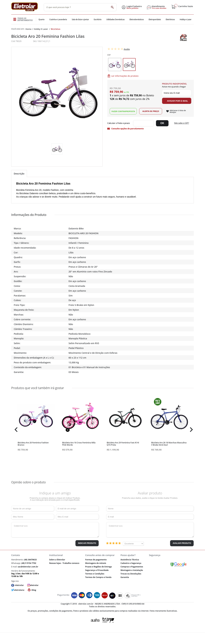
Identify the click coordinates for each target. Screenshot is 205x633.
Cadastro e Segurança (130, 563)
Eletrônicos (170, 19)
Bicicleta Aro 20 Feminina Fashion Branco (33, 443)
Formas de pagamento (96, 559)
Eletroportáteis (154, 19)
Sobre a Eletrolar (57, 559)
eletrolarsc (19, 590)
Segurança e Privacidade (97, 570)
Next (191, 430)
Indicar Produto (87, 543)
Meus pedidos (132, 8)
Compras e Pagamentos (131, 566)
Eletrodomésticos (136, 19)
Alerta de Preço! (150, 111)
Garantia (124, 577)
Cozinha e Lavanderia (58, 19)
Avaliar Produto (182, 543)
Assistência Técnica (129, 559)
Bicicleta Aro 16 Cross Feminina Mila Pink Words (78, 443)
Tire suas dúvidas (159, 8)
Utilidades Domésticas (115, 19)
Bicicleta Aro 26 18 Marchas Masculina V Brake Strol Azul (168, 443)
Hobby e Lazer (185, 19)
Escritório (97, 19)
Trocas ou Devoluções (130, 573)
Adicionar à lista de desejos (178, 111)
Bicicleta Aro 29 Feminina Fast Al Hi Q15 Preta (123, 443)
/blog (33, 590)
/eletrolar (19, 585)
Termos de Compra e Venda (98, 577)
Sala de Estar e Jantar (80, 19)
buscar (112, 7)
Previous (15, 430)
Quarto (42, 19)
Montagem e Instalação (131, 570)
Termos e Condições (94, 573)
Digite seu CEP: (119, 123)
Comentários (55, 529)
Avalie (127, 49)
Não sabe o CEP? (181, 123)
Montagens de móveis (95, 563)
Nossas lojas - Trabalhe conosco (64, 563)
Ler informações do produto (125, 75)
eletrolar (34, 585)
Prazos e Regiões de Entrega (98, 566)
